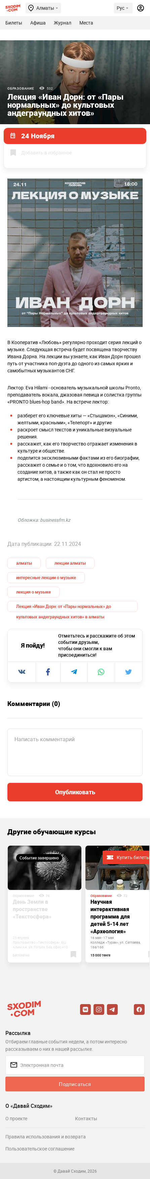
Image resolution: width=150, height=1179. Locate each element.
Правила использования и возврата (45, 1136)
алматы (24, 563)
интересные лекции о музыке (46, 577)
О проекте (16, 1118)
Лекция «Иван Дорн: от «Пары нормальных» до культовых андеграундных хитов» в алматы (63, 607)
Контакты (86, 1118)
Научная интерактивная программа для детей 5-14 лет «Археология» (110, 916)
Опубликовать (75, 792)
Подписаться (75, 1084)
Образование (20, 88)
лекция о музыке (33, 592)
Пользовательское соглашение (39, 1148)
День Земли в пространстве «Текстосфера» (32, 909)
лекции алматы (70, 563)
